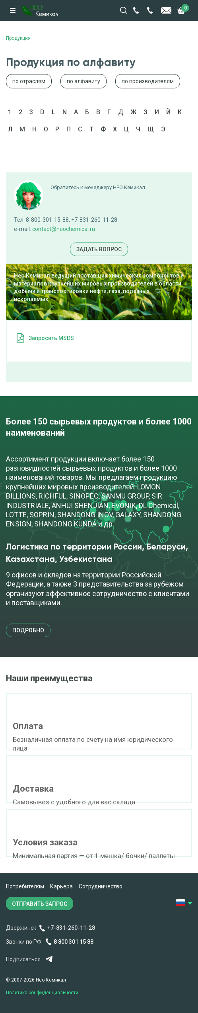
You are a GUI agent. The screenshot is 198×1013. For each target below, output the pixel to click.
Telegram (48, 959)
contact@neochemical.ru (63, 229)
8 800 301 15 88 (73, 942)
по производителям (148, 81)
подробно (28, 630)
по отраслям (28, 81)
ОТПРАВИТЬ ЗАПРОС (39, 904)
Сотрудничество (100, 886)
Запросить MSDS (51, 338)
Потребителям (25, 886)
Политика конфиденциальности (42, 992)
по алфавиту (83, 81)
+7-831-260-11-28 (71, 928)
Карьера (61, 886)
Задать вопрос (99, 249)
